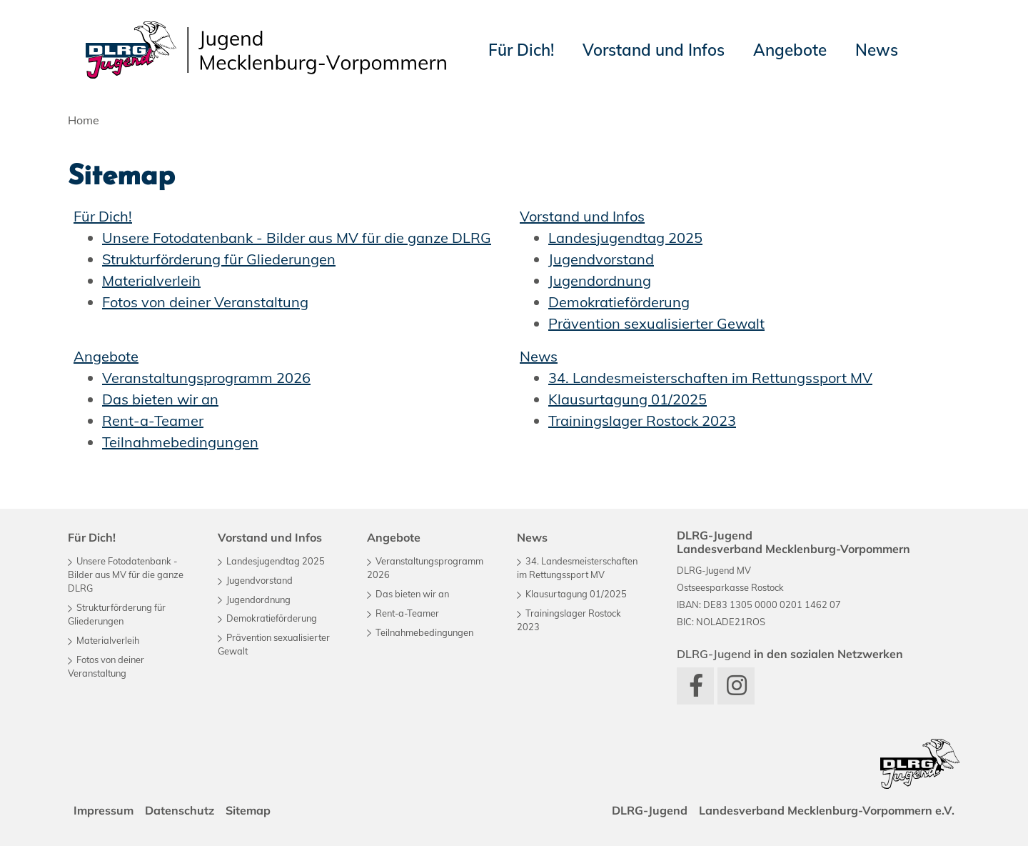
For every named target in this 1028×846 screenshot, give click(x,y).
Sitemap (248, 810)
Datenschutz (179, 810)
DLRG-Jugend (649, 810)
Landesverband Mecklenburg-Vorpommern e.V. (826, 810)
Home (83, 120)
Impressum (103, 810)
